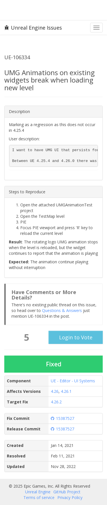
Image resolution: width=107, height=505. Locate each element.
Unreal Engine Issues (33, 27)
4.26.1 (66, 391)
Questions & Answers (62, 310)
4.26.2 (56, 402)
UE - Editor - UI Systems (73, 380)
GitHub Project (66, 491)
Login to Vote (75, 337)
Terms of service (38, 497)
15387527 (62, 418)
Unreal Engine (38, 491)
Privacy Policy (69, 497)
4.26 (54, 391)
